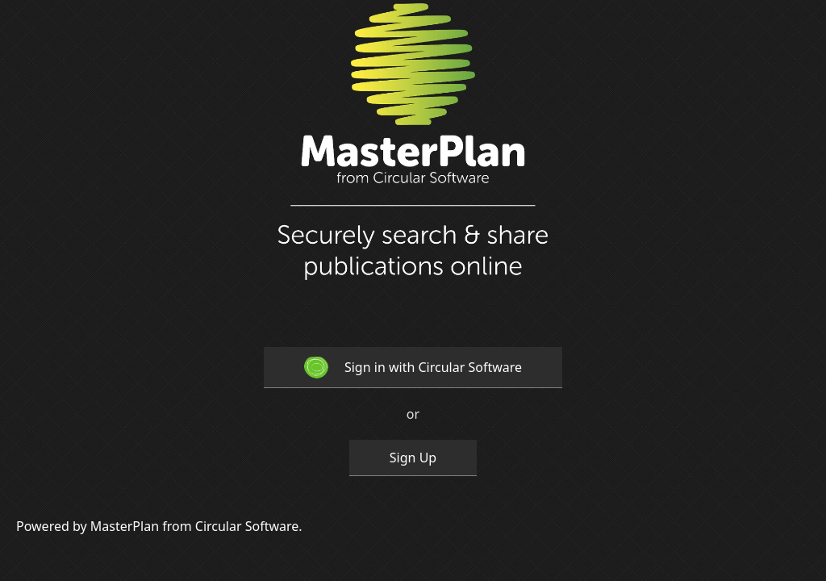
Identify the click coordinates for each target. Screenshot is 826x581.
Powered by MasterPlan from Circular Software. (159, 526)
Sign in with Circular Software (413, 367)
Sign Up (413, 457)
